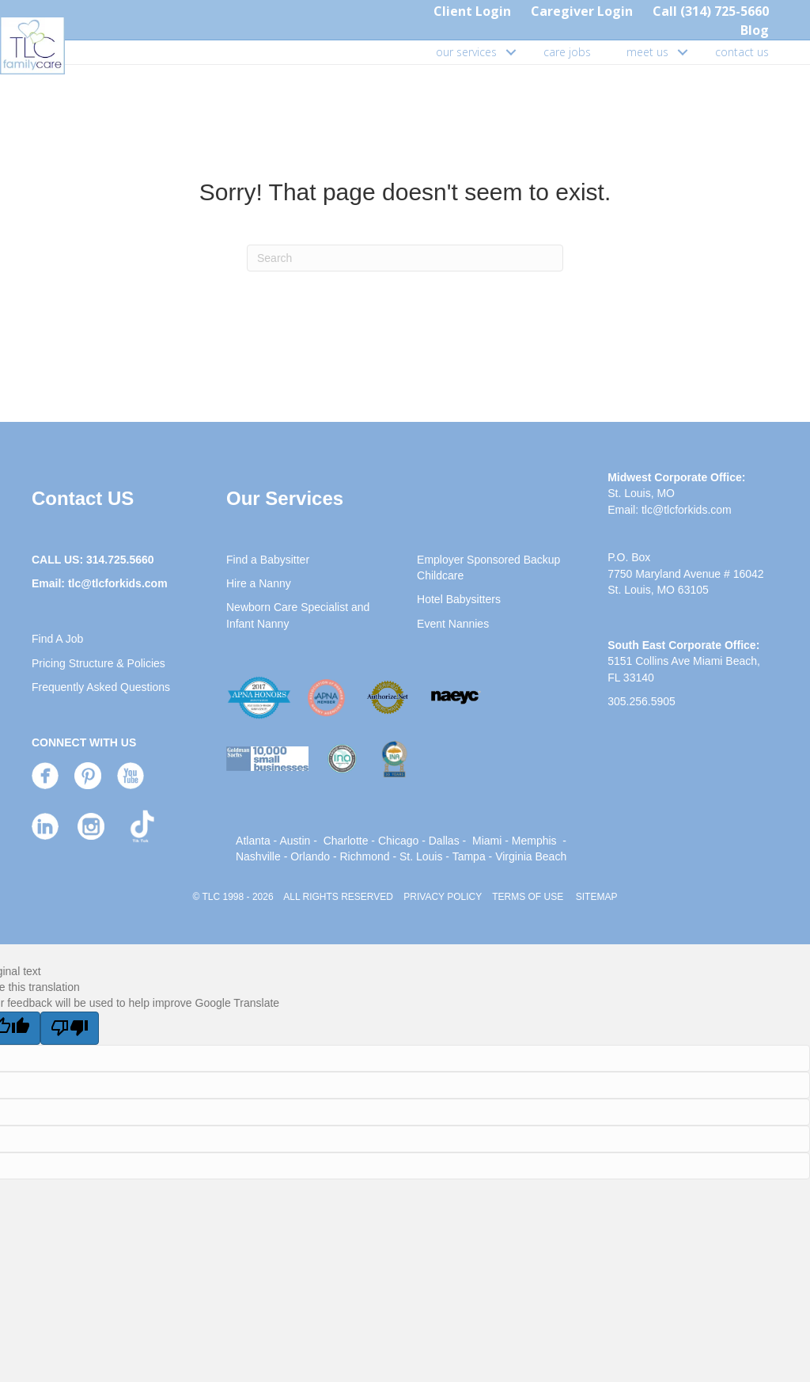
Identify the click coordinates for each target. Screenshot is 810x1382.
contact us (742, 51)
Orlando (310, 856)
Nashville (258, 856)
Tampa (469, 856)
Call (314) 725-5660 (711, 11)
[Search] (405, 258)
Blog (754, 30)
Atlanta (253, 840)
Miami (487, 840)
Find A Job (57, 638)
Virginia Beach (530, 856)
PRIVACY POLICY (442, 896)
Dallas (444, 840)
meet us (647, 51)
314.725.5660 (120, 559)
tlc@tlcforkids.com (118, 583)
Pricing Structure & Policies (98, 663)
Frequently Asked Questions (101, 687)
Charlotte (346, 840)
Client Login (472, 11)
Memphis (534, 840)
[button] (511, 52)
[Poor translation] (69, 1028)
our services (466, 51)
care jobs (567, 51)
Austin (294, 840)
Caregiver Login (582, 11)
